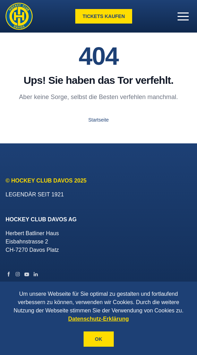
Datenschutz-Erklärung (98, 319)
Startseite (98, 120)
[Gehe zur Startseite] (19, 16)
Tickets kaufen (104, 16)
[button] (183, 16)
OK (98, 339)
